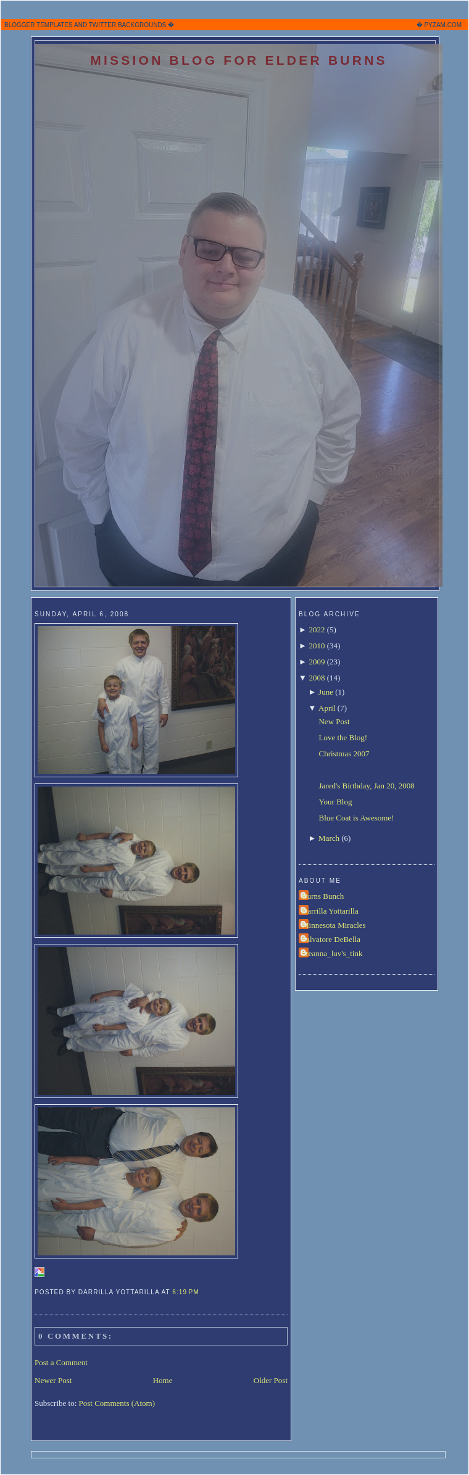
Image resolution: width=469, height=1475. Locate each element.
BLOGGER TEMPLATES (38, 25)
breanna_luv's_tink (332, 953)
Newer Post (53, 1380)
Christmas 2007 (343, 753)
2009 (317, 661)
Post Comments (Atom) (117, 1403)
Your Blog (335, 801)
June (325, 691)
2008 (317, 677)
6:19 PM (185, 1292)
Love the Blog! (342, 737)
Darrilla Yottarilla (330, 910)
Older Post (271, 1380)
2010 (317, 645)
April (326, 708)
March (328, 838)
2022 (317, 629)
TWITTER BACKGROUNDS (128, 25)
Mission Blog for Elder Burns (239, 60)
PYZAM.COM (443, 25)
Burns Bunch (323, 896)
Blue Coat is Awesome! (356, 817)
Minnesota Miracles (334, 925)
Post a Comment (61, 1362)
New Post (333, 721)
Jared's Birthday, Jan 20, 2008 (366, 785)
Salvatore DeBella (331, 939)
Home (163, 1380)
